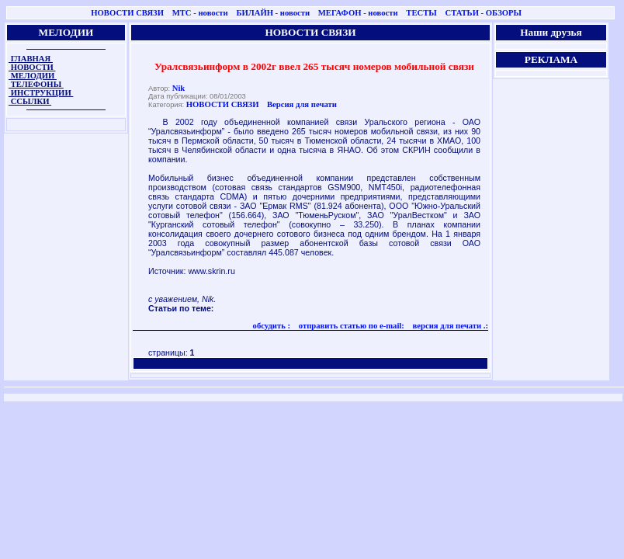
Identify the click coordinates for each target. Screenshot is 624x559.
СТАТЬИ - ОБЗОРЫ (483, 13)
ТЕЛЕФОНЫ (36, 84)
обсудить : (272, 325)
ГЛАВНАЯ (31, 58)
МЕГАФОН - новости (358, 13)
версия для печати (446, 325)
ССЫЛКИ (30, 101)
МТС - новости (200, 13)
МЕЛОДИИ (33, 75)
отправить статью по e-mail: (350, 325)
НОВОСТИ (32, 67)
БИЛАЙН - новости (273, 13)
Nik (178, 88)
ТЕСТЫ (421, 13)
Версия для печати (302, 104)
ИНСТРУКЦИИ (41, 93)
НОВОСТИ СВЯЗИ (127, 13)
